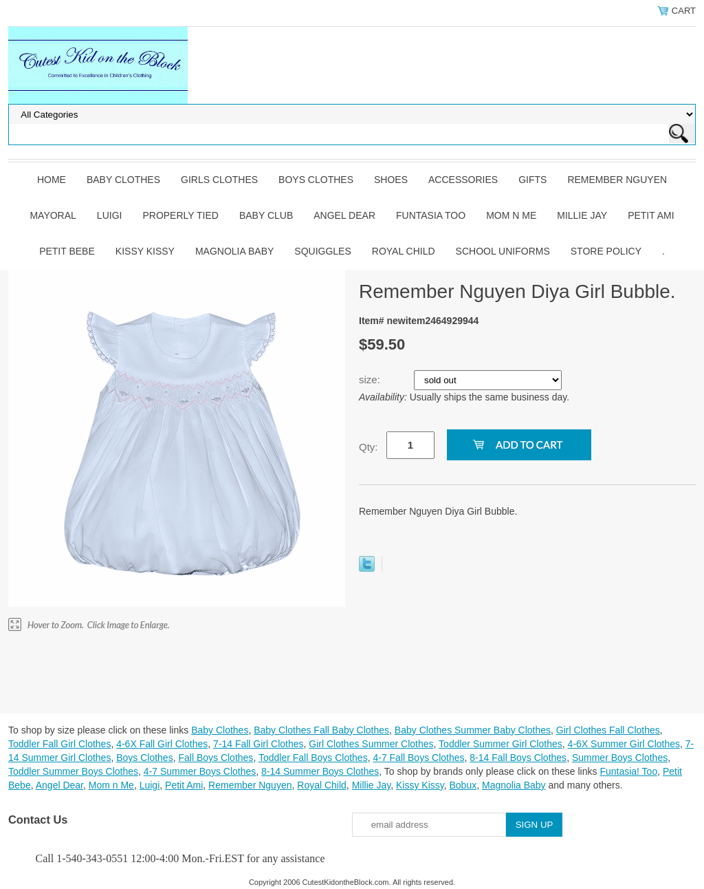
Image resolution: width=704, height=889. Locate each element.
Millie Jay (582, 215)
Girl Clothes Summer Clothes (371, 743)
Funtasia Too (430, 215)
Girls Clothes (219, 179)
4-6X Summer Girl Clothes (624, 743)
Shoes (391, 179)
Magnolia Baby (234, 251)
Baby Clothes (123, 179)
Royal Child (403, 251)
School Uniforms (503, 251)
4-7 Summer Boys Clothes (200, 771)
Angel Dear (344, 215)
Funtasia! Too (628, 771)
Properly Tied (180, 215)
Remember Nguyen (617, 179)
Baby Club (266, 215)
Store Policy (606, 251)
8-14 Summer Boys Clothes (320, 771)
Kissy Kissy (145, 251)
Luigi (109, 215)
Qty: (368, 447)
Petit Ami (651, 215)
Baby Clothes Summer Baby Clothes (473, 730)
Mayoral (53, 215)
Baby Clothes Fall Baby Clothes (321, 730)
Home (51, 179)
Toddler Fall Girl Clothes (59, 743)
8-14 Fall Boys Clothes (518, 757)
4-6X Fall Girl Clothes (162, 743)
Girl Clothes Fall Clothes (608, 730)
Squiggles (322, 251)
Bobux (462, 785)
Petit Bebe (67, 251)
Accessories (463, 179)
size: (371, 379)
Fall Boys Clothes (215, 757)
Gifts (532, 179)
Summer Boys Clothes (620, 757)
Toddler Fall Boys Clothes (313, 757)
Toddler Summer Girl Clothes (500, 743)
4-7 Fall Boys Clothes (418, 757)
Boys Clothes (315, 179)
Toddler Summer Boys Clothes (73, 771)
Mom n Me (511, 215)
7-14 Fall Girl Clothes (258, 743)
